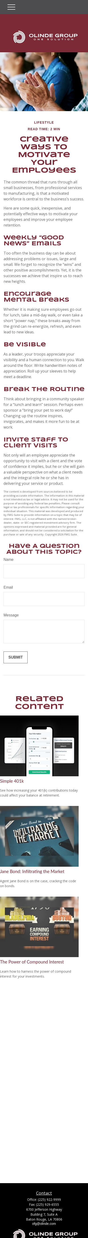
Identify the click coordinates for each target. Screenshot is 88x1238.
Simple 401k (12, 781)
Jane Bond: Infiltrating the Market (32, 871)
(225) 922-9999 (49, 1199)
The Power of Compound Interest (32, 961)
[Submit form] (16, 657)
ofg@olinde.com (44, 1224)
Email (8, 587)
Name (9, 560)
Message (11, 615)
